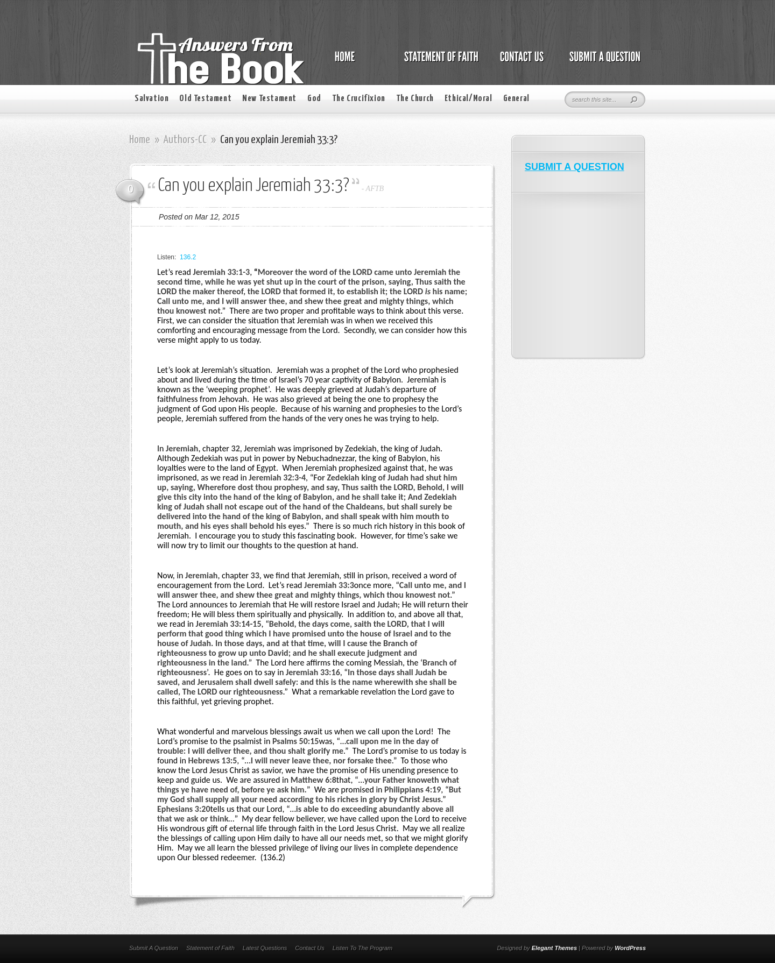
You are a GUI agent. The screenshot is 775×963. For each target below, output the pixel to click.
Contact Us (309, 948)
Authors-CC (185, 139)
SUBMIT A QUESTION (574, 166)
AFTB (375, 189)
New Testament (269, 98)
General (516, 98)
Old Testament (205, 98)
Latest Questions (265, 948)
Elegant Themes (554, 948)
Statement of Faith (210, 948)
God (314, 98)
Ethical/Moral (468, 98)
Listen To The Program (362, 948)
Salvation (151, 98)
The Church (415, 98)
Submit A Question (153, 948)
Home (139, 139)
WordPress (630, 948)
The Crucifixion (358, 98)
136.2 (188, 257)
